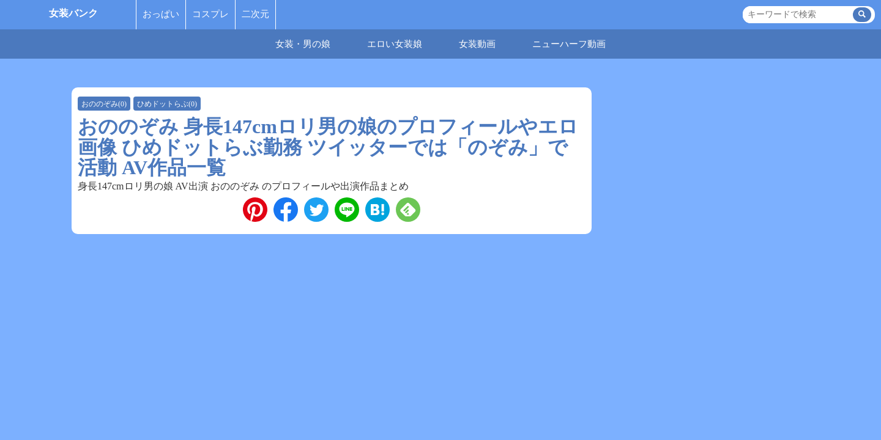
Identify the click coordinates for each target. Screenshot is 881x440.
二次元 (255, 14)
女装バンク (73, 13)
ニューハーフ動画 (569, 44)
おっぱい (161, 14)
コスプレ (210, 14)
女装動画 (477, 44)
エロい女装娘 (394, 44)
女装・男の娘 (302, 44)
